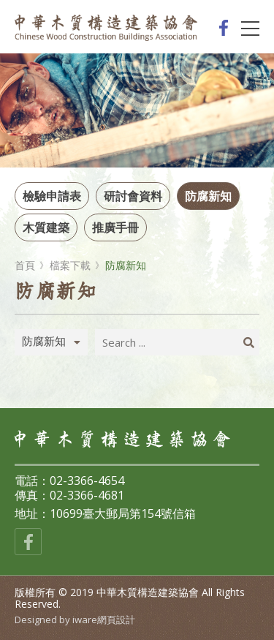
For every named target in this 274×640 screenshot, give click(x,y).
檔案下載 (70, 265)
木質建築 (46, 227)
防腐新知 (208, 196)
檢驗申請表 (52, 196)
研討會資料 (133, 196)
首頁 (25, 265)
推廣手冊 (115, 227)
